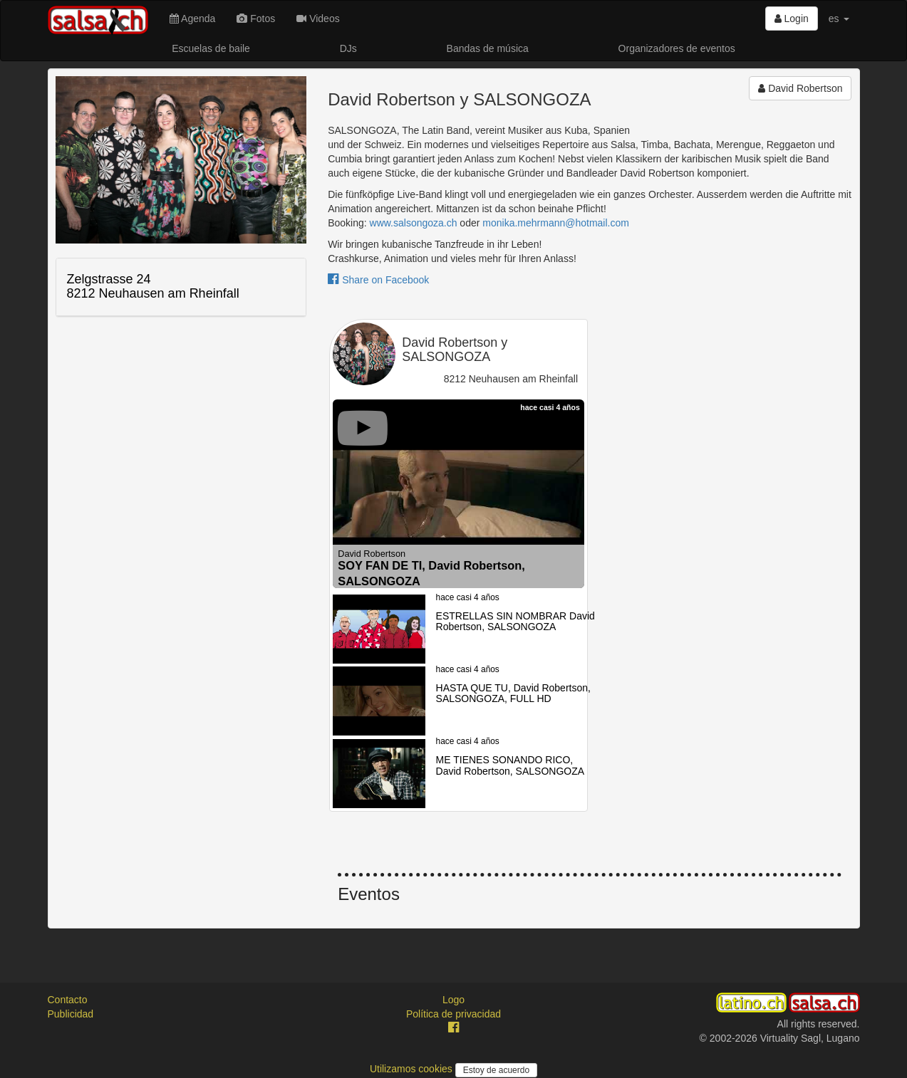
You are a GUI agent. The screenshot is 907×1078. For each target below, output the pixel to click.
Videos (317, 18)
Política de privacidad (453, 1014)
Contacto (68, 999)
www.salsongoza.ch (413, 223)
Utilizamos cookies (412, 1068)
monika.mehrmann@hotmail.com (555, 223)
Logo (453, 999)
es (839, 18)
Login (791, 18)
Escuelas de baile (211, 48)
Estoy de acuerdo (496, 1070)
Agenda (192, 18)
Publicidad (71, 1014)
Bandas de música (488, 48)
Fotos (256, 18)
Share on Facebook (378, 280)
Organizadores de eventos (676, 48)
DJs (348, 48)
